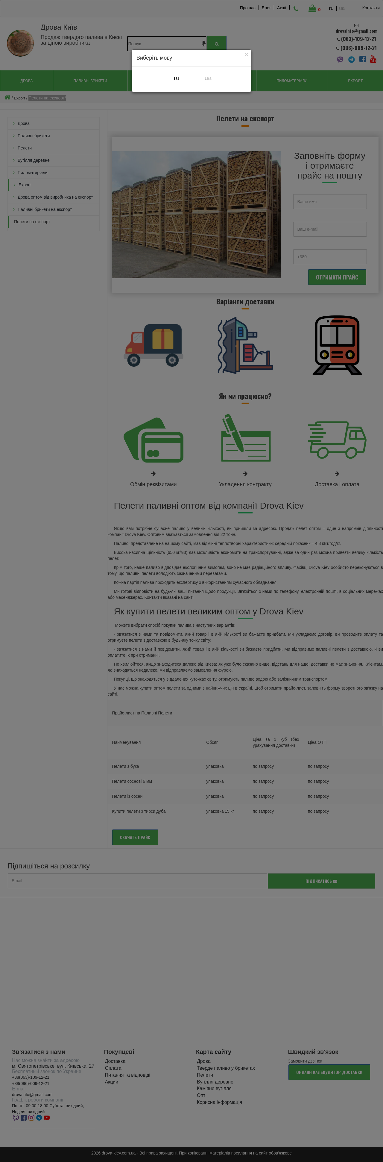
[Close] (247, 54)
